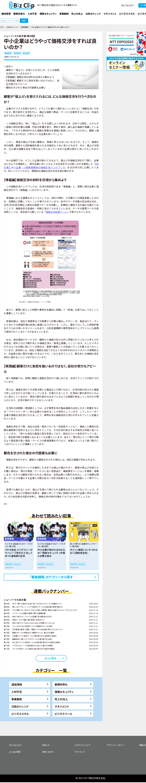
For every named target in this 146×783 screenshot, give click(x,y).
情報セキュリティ (64, 692)
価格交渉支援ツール (56, 212)
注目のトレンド (12, 27)
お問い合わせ (48, 751)
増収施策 (17, 53)
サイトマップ (79, 751)
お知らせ (45, 745)
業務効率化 (61, 684)
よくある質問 (14, 751)
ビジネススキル (20, 714)
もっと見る (50, 658)
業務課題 (24, 27)
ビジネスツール (63, 714)
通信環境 (16, 684)
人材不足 (16, 692)
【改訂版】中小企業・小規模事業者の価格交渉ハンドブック (51, 165)
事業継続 (16, 699)
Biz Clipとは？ (127, 5)
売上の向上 (61, 699)
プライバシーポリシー (116, 745)
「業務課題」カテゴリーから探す (51, 576)
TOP (2, 27)
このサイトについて (82, 745)
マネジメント (62, 706)
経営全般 (26, 53)
